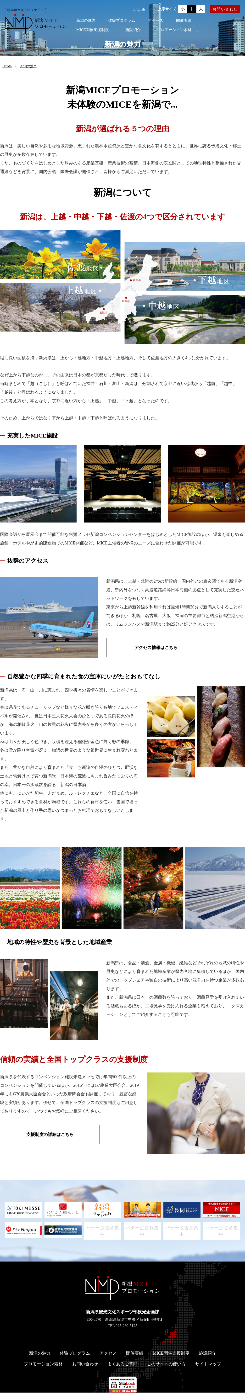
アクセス (155, 20)
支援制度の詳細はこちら (45, 1135)
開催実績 (183, 20)
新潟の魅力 (85, 20)
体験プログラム (121, 20)
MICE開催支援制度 (92, 30)
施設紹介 (133, 30)
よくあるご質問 (122, 1365)
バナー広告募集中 (102, 1231)
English (139, 9)
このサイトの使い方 (166, 1365)
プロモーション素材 (174, 30)
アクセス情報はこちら (151, 648)
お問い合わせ (225, 9)
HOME (7, 66)
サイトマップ (208, 1365)
